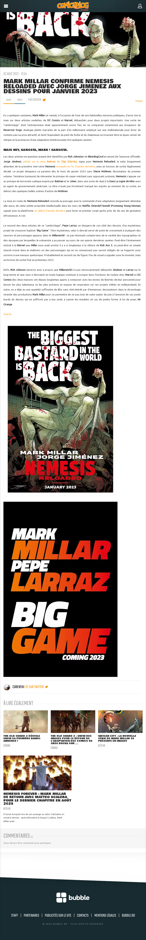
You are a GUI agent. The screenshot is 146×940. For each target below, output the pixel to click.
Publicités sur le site (58, 917)
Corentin (13, 687)
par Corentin (35, 99)
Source (7, 314)
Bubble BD (128, 917)
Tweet (139, 100)
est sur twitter (36, 687)
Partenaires (31, 917)
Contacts (83, 917)
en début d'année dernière (49, 210)
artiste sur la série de (50, 161)
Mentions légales (105, 917)
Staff (14, 917)
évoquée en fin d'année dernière (75, 166)
